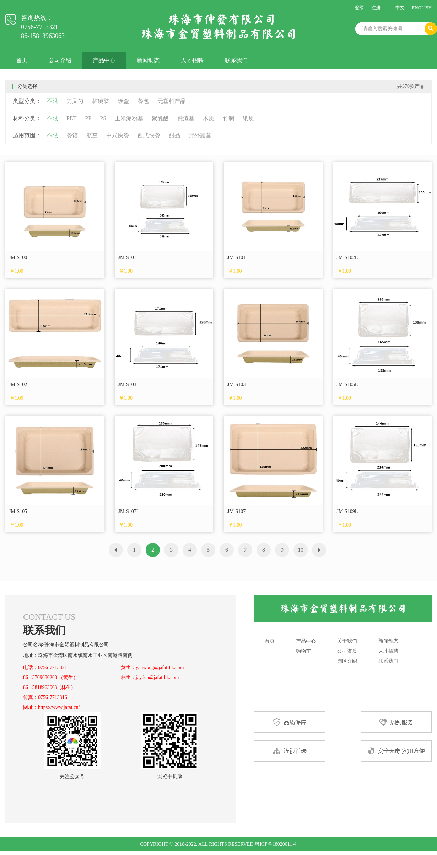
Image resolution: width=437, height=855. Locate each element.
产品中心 (104, 60)
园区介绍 (347, 661)
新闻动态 (148, 60)
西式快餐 (148, 135)
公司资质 (347, 651)
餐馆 (72, 135)
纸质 (248, 118)
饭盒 (123, 101)
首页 (21, 60)
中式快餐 (117, 135)
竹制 (228, 118)
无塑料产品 (171, 101)
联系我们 (236, 60)
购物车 (303, 651)
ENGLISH (422, 7)
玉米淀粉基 (129, 118)
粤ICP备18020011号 (276, 844)
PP (88, 118)
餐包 (143, 101)
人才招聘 (192, 60)
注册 (376, 7)
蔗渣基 (185, 118)
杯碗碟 (100, 101)
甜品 (174, 135)
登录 (359, 7)
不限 (52, 101)
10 (300, 550)
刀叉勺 (74, 101)
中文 (400, 7)
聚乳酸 (160, 118)
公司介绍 (60, 60)
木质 (208, 118)
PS (103, 118)
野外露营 (200, 135)
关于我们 (347, 641)
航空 (92, 135)
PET (71, 118)
